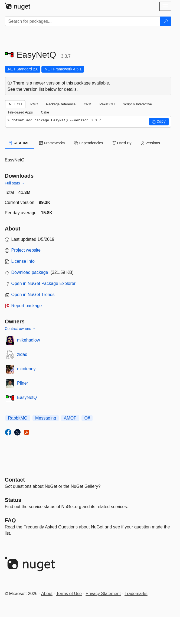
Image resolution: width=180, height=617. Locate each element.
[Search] (165, 21)
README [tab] (19, 143)
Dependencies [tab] (88, 143)
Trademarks (136, 593)
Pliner (22, 383)
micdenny (26, 368)
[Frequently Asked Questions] (10, 520)
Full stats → (15, 183)
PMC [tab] (34, 104)
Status (13, 500)
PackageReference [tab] (61, 104)
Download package (29, 272)
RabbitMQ (18, 418)
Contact (15, 480)
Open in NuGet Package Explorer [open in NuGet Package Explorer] (43, 283)
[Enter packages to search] (82, 21)
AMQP (70, 418)
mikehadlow (28, 340)
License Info (23, 261)
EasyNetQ (27, 397)
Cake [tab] (45, 112)
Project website (26, 250)
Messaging (45, 418)
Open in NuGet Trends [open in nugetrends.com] (33, 294)
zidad (22, 354)
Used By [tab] (122, 143)
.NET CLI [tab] (15, 104)
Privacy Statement (103, 593)
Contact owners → (20, 328)
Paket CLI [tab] (107, 104)
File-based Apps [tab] (20, 112)
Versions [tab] (150, 143)
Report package (26, 305)
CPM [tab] (87, 104)
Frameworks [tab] (52, 143)
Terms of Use (69, 593)
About (47, 593)
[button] (159, 121)
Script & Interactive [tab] (137, 104)
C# (87, 418)
